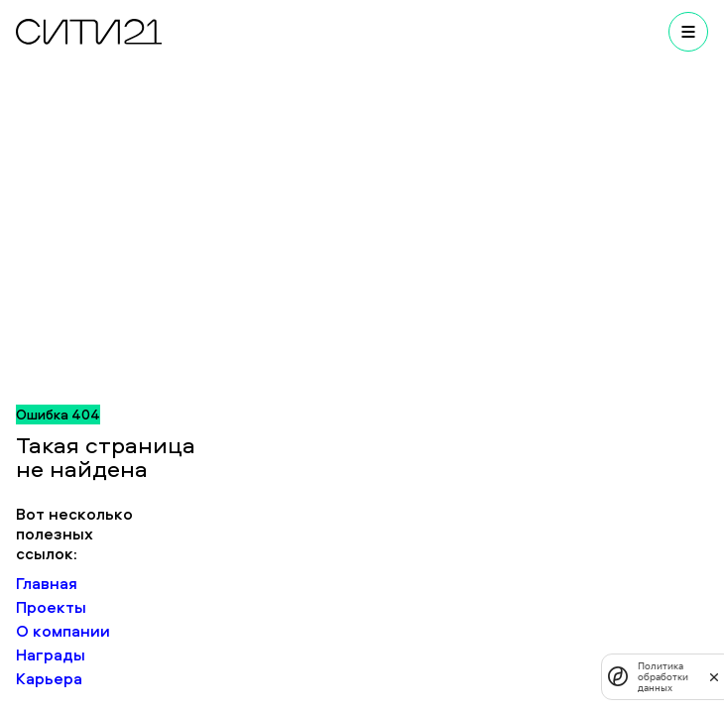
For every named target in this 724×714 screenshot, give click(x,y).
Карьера (49, 678)
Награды (50, 654)
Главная (46, 583)
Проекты (51, 607)
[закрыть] (714, 676)
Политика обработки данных (663, 676)
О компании (63, 631)
